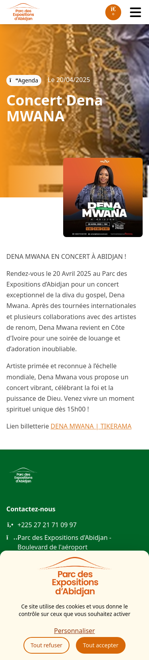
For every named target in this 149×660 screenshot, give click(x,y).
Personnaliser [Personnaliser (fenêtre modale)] (74, 630)
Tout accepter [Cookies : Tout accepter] (100, 645)
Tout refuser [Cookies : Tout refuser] (46, 645)
